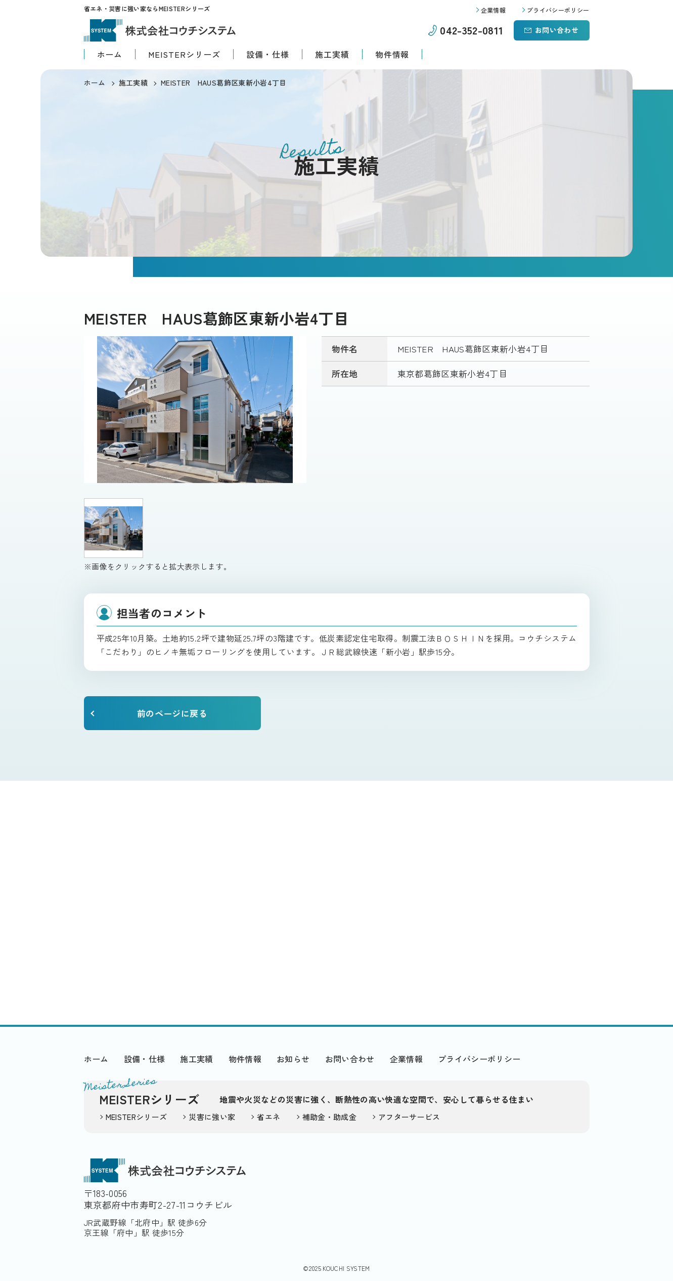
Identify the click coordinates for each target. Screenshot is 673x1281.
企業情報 (406, 1059)
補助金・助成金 (329, 1116)
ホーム (110, 54)
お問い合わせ (556, 30)
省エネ (268, 1116)
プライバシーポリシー (479, 1059)
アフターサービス (409, 1116)
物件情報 (392, 54)
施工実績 (332, 54)
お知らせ (293, 1059)
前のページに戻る (172, 713)
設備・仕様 (267, 54)
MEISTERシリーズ (184, 54)
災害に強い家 (212, 1116)
